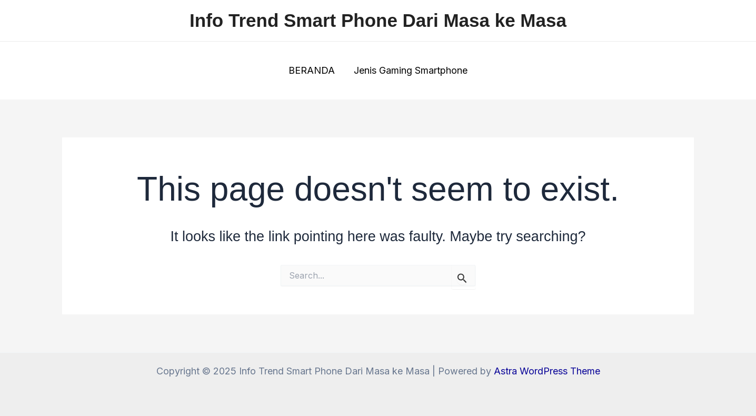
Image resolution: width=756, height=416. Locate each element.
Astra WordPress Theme (547, 371)
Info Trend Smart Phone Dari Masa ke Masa (378, 20)
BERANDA (312, 70)
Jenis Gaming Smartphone (410, 70)
